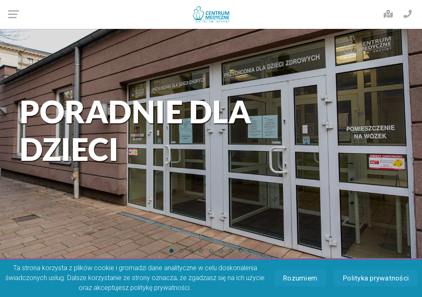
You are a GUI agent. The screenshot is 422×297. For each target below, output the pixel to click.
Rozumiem (300, 278)
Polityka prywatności (376, 278)
